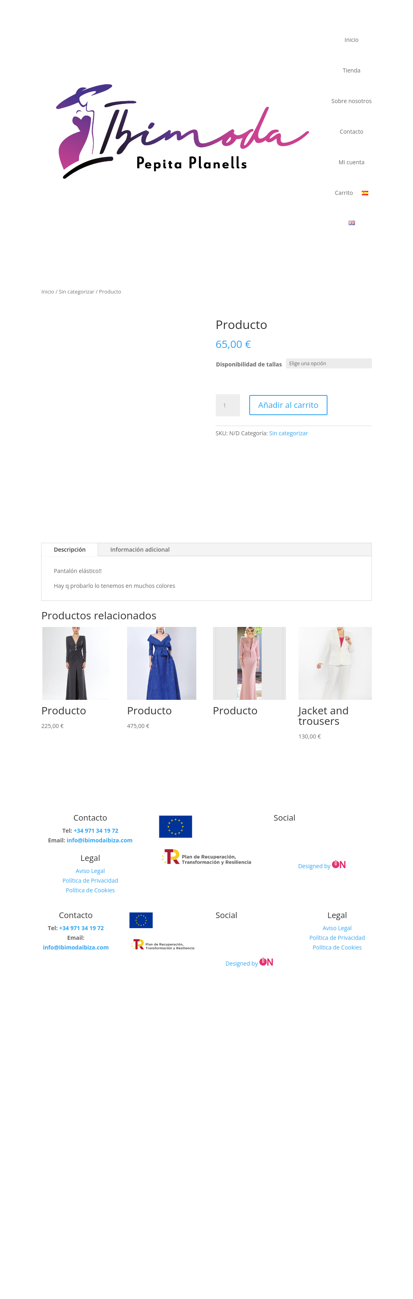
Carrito (344, 193)
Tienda (352, 70)
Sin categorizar (76, 291)
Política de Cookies (90, 890)
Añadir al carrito (288, 404)
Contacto (351, 131)
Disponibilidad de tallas (249, 364)
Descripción (70, 549)
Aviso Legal (90, 871)
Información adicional (139, 549)
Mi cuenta (352, 162)
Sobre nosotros (352, 101)
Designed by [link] (322, 866)
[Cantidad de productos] (228, 405)
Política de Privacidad (90, 880)
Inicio (351, 39)
